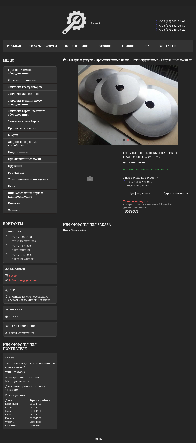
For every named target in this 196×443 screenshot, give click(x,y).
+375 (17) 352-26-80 (171, 25)
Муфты (13, 135)
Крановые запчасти (22, 128)
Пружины (15, 166)
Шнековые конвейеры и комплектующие (25, 194)
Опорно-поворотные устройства (22, 143)
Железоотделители (22, 80)
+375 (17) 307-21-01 (171, 21)
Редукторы (16, 172)
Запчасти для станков (23, 94)
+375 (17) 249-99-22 (171, 29)
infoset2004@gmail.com (23, 280)
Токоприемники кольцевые (28, 179)
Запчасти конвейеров (23, 121)
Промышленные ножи (112, 60)
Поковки (103, 46)
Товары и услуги (43, 46)
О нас (146, 46)
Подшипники (76, 46)
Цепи (12, 186)
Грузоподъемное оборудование (20, 71)
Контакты (167, 46)
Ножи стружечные (145, 60)
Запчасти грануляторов (25, 87)
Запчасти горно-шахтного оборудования (26, 112)
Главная (14, 46)
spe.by (13, 275)
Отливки (126, 46)
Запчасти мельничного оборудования (25, 102)
